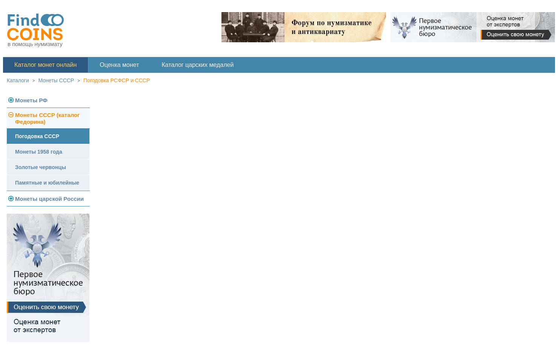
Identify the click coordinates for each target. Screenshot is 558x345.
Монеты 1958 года (38, 152)
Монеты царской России (49, 199)
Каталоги (18, 80)
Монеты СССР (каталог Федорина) (47, 118)
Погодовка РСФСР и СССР (116, 80)
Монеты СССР (56, 80)
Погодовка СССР (37, 136)
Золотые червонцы (40, 167)
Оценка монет (119, 65)
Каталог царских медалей (198, 65)
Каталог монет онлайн (45, 65)
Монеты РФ (31, 100)
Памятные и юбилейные (47, 183)
